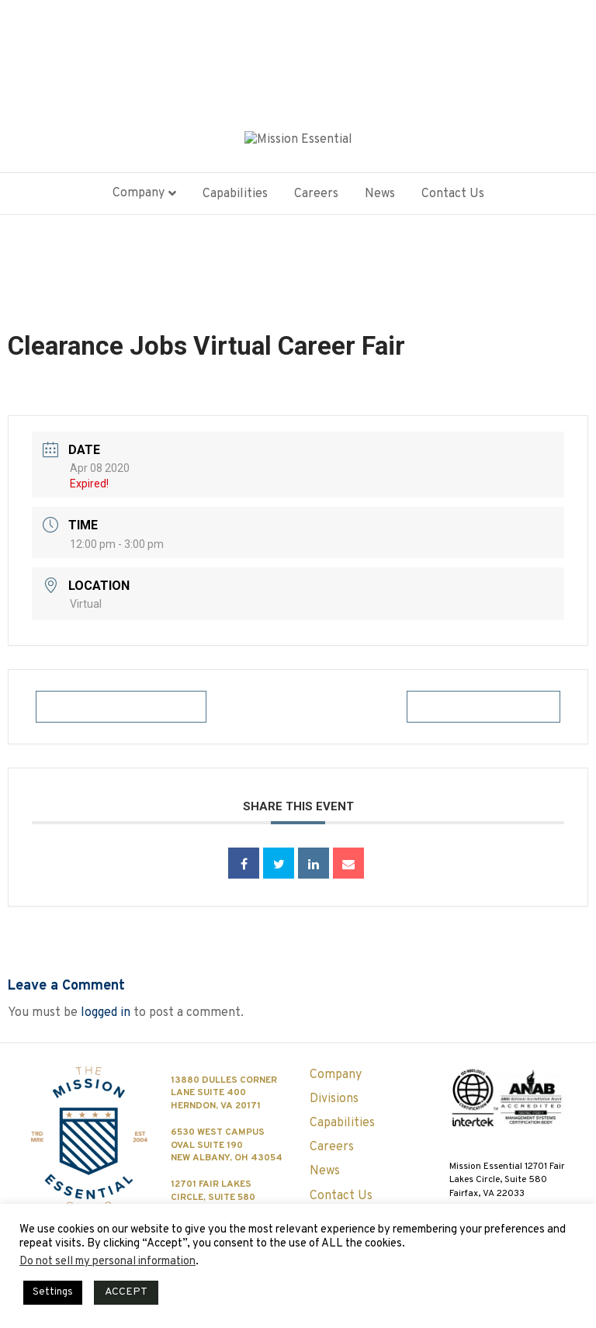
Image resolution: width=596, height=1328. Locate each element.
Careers (316, 199)
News (380, 199)
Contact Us (452, 199)
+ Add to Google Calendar (121, 712)
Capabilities (235, 199)
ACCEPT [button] (126, 1292)
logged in (105, 1018)
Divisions (334, 1099)
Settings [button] (53, 1292)
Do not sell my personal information (107, 1261)
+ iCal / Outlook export (483, 712)
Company (139, 199)
